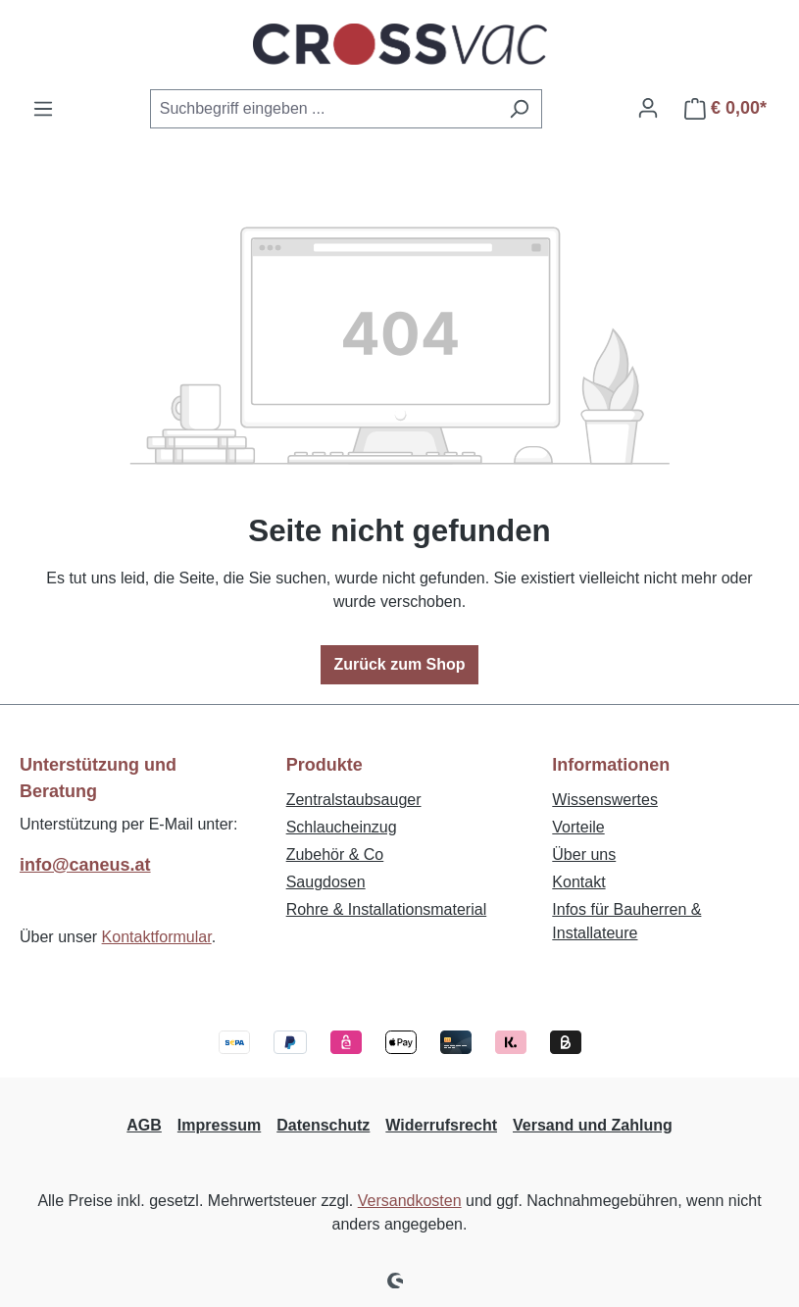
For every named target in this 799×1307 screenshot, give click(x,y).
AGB (144, 1125)
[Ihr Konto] (648, 107)
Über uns (584, 854)
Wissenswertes (605, 799)
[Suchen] (519, 108)
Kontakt (578, 882)
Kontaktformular (157, 937)
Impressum (219, 1125)
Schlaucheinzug (341, 827)
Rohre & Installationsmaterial (386, 909)
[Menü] (43, 108)
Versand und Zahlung (593, 1125)
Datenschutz (323, 1125)
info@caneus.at (85, 865)
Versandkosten (410, 1200)
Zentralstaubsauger (354, 799)
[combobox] (323, 108)
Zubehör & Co (335, 854)
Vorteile (578, 827)
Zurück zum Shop (399, 664)
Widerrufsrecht (441, 1125)
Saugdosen (326, 882)
